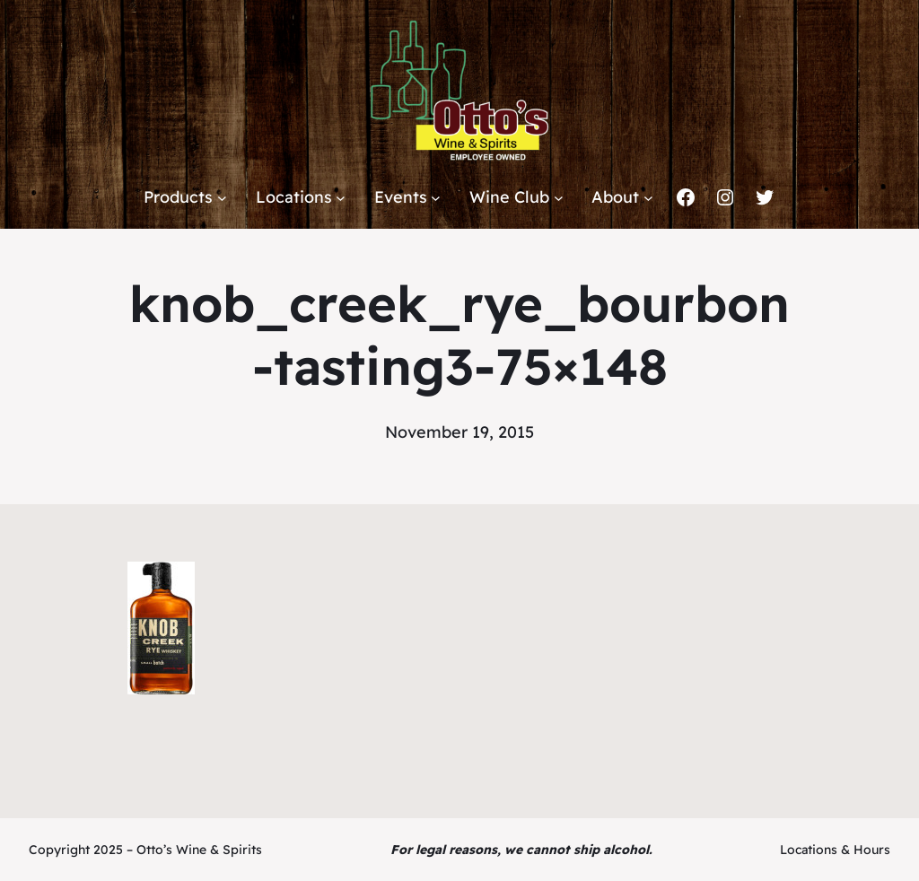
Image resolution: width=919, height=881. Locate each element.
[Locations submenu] (341, 198)
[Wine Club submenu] (559, 198)
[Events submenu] (436, 198)
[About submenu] (648, 198)
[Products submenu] (222, 198)
